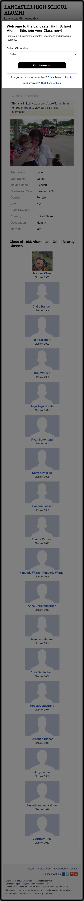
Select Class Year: (18, 48)
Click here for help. (51, 83)
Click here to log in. (60, 77)
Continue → (42, 65)
